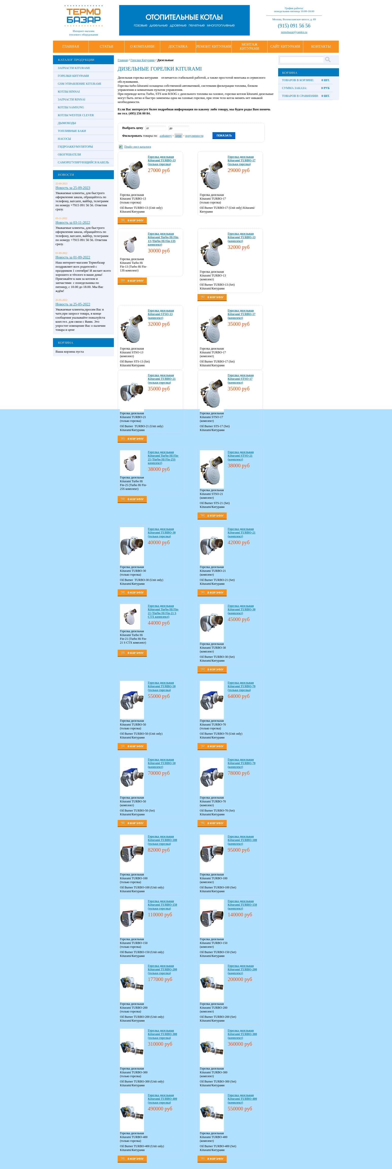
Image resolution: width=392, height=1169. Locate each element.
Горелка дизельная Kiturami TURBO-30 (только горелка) (161, 532)
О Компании (142, 46)
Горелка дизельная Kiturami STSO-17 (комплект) (241, 378)
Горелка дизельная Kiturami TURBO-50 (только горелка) (161, 686)
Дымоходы (67, 123)
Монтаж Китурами (249, 46)
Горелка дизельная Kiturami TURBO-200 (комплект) (242, 969)
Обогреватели (69, 154)
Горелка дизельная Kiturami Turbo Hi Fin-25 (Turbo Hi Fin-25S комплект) (163, 457)
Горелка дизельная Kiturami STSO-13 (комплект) (161, 314)
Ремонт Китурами (213, 46)
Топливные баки (72, 131)
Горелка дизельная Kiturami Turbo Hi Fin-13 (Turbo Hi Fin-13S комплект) (163, 239)
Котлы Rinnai (69, 91)
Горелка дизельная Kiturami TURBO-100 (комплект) (242, 840)
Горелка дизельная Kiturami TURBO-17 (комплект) (241, 314)
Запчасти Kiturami (74, 68)
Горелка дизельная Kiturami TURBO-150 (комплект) (242, 904)
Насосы (64, 139)
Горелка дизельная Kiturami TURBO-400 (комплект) (242, 1098)
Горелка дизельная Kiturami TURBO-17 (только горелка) (241, 160)
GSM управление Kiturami (79, 83)
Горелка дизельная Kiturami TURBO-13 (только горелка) (161, 160)
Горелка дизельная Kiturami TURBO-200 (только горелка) (162, 969)
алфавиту (166, 135)
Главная (70, 46)
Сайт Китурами (285, 46)
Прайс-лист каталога (137, 146)
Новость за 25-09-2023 (73, 188)
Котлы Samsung (71, 107)
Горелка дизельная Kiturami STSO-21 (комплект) (241, 455)
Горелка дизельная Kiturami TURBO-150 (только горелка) (162, 904)
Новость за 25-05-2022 (73, 304)
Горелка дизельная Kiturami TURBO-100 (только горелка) (162, 840)
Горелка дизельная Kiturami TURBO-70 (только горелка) (241, 686)
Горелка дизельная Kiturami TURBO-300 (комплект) (242, 1034)
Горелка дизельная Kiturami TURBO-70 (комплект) (241, 763)
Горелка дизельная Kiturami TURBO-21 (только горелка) (161, 378)
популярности (194, 135)
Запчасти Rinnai (71, 99)
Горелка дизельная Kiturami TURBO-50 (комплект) (161, 763)
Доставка (178, 46)
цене (178, 135)
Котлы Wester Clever (76, 115)
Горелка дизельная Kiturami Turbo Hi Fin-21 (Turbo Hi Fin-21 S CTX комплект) (163, 611)
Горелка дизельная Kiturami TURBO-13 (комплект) (241, 237)
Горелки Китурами (73, 76)
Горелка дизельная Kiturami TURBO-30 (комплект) (241, 609)
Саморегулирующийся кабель (83, 162)
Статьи (106, 46)
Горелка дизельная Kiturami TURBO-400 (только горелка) (162, 1098)
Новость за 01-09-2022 (73, 257)
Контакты (321, 46)
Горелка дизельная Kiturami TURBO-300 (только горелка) (162, 1034)
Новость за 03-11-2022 (73, 222)
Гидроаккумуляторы (75, 146)
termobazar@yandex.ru (294, 31)
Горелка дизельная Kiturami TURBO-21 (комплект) (241, 532)
